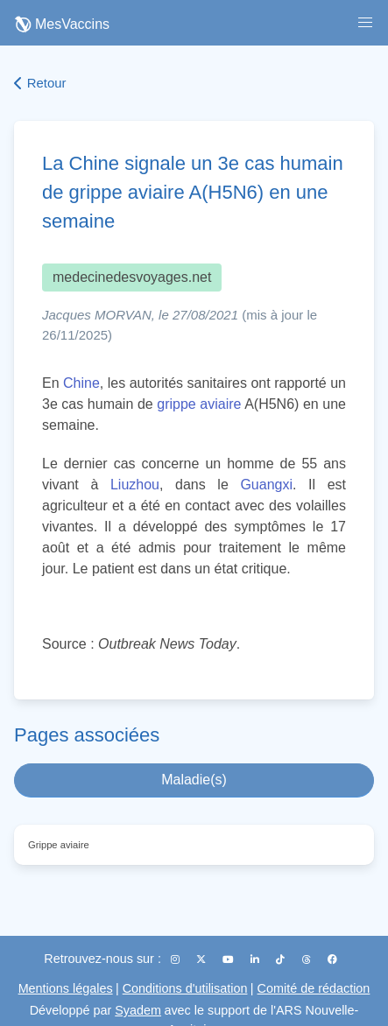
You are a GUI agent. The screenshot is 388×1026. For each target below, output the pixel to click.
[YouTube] (229, 959)
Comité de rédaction (313, 988)
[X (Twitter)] (202, 959)
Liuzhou (134, 484)
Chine (81, 383)
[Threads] (308, 959)
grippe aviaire (199, 404)
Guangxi (266, 484)
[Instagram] (176, 959)
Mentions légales (65, 988)
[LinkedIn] (256, 959)
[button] (365, 23)
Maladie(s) (194, 779)
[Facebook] (332, 959)
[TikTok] (281, 959)
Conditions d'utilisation (185, 988)
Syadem (138, 1010)
